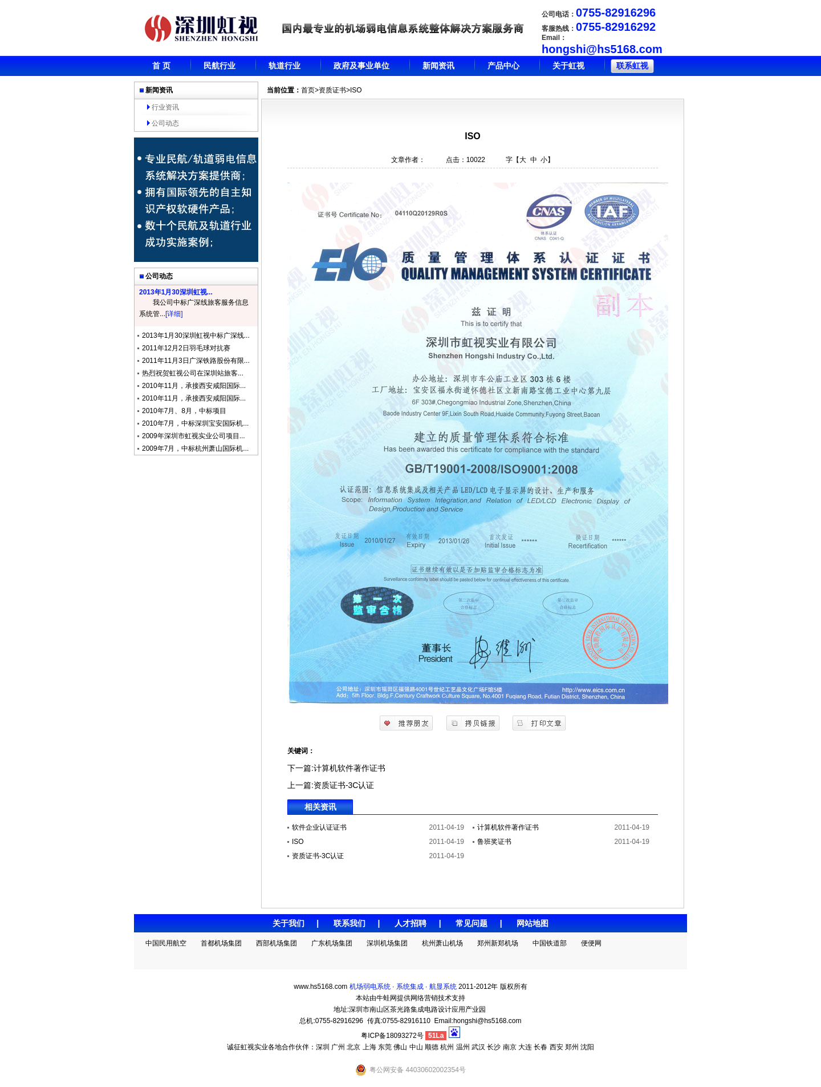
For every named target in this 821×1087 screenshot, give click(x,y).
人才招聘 (410, 923)
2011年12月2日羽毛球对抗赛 (186, 348)
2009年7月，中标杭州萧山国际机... (195, 448)
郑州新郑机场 (497, 943)
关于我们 (288, 923)
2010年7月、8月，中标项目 (184, 411)
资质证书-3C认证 (344, 785)
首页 (308, 90)
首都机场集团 (221, 943)
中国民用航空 (165, 943)
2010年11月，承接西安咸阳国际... (194, 386)
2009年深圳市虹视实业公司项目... (193, 436)
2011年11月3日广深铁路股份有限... (196, 361)
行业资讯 (165, 107)
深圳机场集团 (387, 943)
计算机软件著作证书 (349, 768)
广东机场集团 (331, 943)
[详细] (174, 314)
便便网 (591, 943)
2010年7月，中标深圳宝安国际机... (195, 423)
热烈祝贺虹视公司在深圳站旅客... (192, 373)
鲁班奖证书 (494, 842)
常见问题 (471, 923)
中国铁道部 (550, 943)
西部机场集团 (276, 943)
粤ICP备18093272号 (392, 1036)
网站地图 (532, 923)
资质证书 (332, 90)
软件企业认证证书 (319, 827)
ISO (298, 842)
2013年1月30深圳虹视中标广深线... (196, 336)
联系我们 (349, 923)
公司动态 (165, 123)
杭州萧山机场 (442, 943)
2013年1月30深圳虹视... (176, 292)
